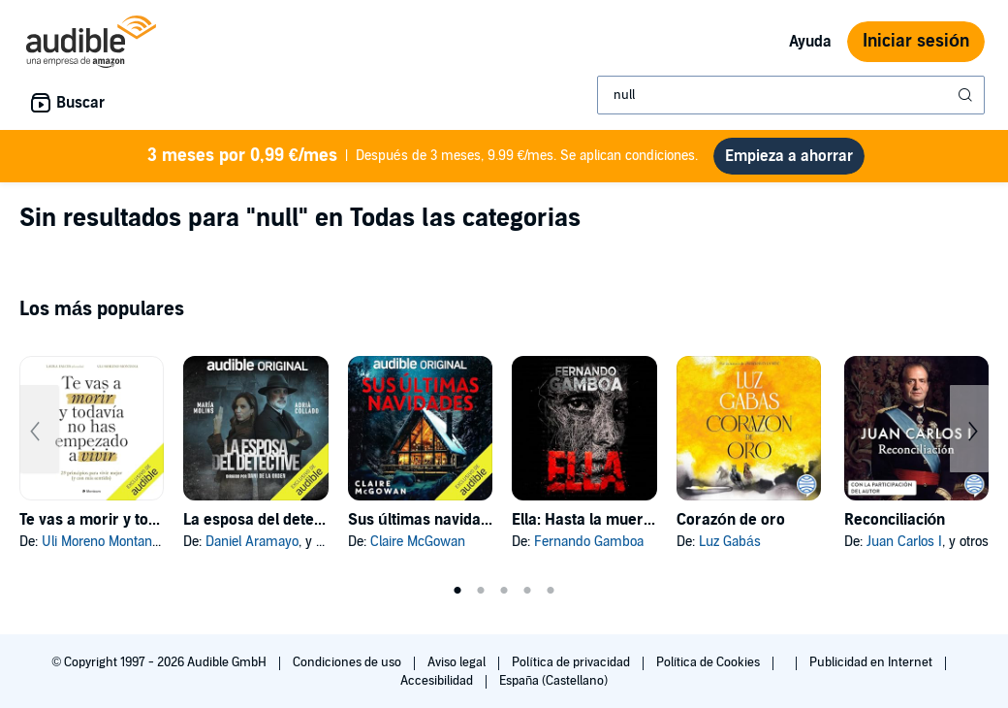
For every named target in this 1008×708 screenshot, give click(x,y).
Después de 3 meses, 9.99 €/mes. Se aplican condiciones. (423, 156)
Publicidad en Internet (872, 662)
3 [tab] (504, 590)
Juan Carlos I (904, 541)
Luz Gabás (730, 541)
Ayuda (810, 41)
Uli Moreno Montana (100, 541)
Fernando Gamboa (589, 541)
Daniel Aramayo (252, 541)
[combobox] (791, 95)
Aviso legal (457, 662)
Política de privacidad (572, 662)
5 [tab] (550, 590)
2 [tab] (480, 590)
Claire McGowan (417, 541)
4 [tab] (527, 590)
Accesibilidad (438, 681)
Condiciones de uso (348, 662)
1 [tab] (457, 590)
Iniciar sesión (916, 41)
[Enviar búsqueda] (967, 95)
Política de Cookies (710, 662)
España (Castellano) (553, 681)
